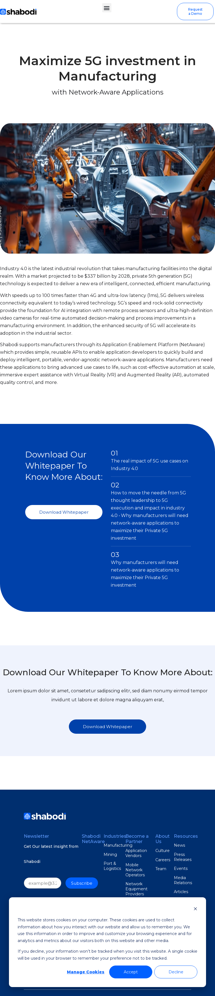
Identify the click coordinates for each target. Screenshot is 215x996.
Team (160, 868)
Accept (131, 971)
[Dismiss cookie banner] (195, 909)
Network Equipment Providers (136, 888)
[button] (106, 7)
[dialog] (107, 942)
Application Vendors (136, 853)
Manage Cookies (85, 971)
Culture (162, 850)
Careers (162, 859)
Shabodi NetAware (93, 839)
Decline (176, 971)
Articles (181, 891)
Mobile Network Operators (135, 869)
